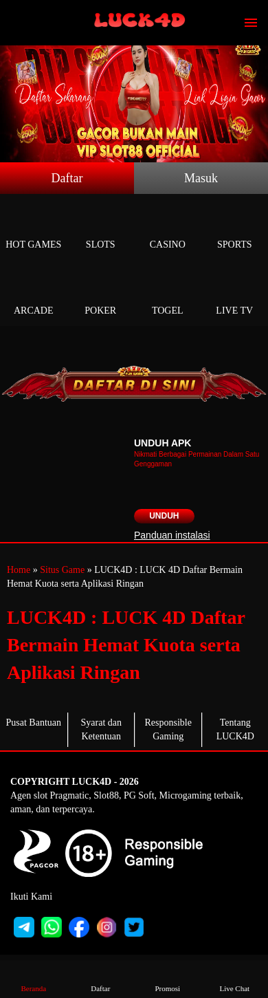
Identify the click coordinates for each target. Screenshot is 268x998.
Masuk (201, 178)
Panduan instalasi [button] (172, 535)
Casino (168, 229)
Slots (101, 229)
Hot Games (34, 229)
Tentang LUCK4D (235, 729)
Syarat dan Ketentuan (101, 729)
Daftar (67, 178)
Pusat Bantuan (34, 722)
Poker (101, 295)
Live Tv (235, 295)
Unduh (164, 516)
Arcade (34, 295)
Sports (235, 229)
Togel (168, 295)
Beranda (33, 978)
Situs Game (62, 570)
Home (18, 570)
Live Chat (234, 978)
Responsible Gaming (168, 729)
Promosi (167, 978)
